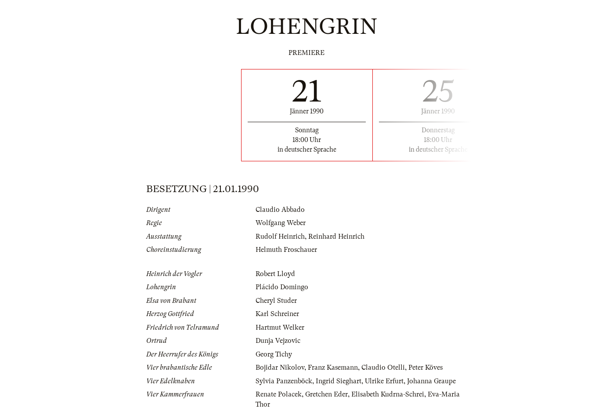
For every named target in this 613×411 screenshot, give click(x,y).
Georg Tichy (274, 354)
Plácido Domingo (282, 287)
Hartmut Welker (280, 327)
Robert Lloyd (275, 274)
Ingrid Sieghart (338, 381)
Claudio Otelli (383, 367)
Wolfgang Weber (281, 223)
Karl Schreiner (277, 314)
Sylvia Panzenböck (284, 381)
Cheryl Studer (276, 301)
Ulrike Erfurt (384, 381)
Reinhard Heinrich (336, 236)
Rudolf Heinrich (280, 236)
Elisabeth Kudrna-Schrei (387, 394)
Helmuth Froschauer (286, 250)
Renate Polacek (279, 394)
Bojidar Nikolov (280, 367)
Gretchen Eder (326, 394)
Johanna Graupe (431, 381)
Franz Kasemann (333, 367)
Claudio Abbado (280, 210)
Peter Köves (425, 367)
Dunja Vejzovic (278, 341)
